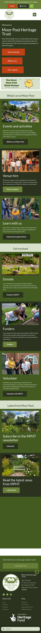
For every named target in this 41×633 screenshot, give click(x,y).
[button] (34, 14)
